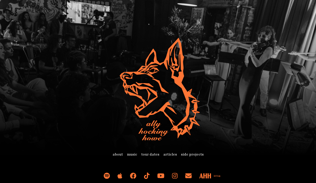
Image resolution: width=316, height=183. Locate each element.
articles (170, 154)
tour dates (150, 154)
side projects (192, 154)
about (118, 154)
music (132, 154)
